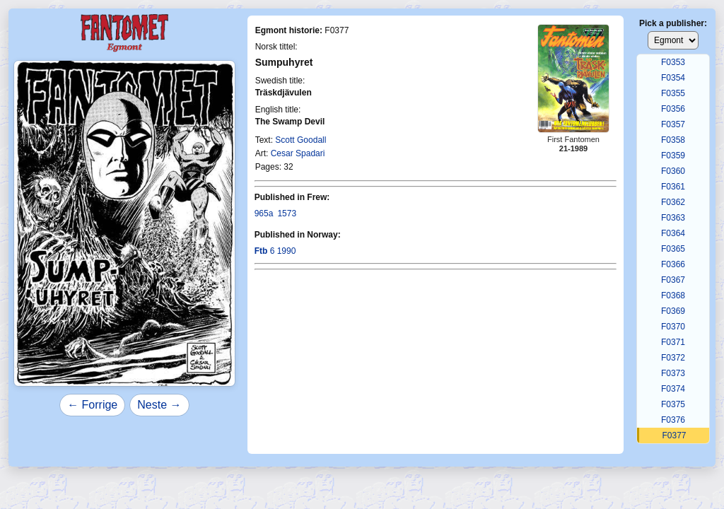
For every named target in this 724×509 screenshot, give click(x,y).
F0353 (673, 62)
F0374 (673, 389)
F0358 (673, 140)
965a (264, 213)
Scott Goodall (300, 140)
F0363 (673, 218)
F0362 (673, 202)
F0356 (673, 109)
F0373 (673, 373)
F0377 (674, 435)
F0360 (673, 171)
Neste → (159, 405)
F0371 (673, 342)
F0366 (673, 264)
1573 (286, 213)
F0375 (673, 404)
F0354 (673, 78)
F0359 (673, 155)
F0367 (673, 280)
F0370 (673, 327)
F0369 (673, 311)
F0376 (673, 420)
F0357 (673, 124)
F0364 (673, 233)
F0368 (673, 295)
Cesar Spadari (298, 153)
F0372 (673, 358)
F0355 (673, 93)
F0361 (673, 187)
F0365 (673, 249)
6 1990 (275, 251)
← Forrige (92, 405)
